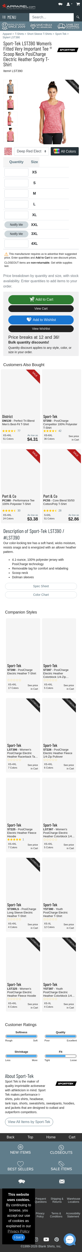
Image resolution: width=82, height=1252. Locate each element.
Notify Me (16, 224)
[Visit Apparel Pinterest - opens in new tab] (56, 1239)
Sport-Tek (12, 43)
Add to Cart (41, 300)
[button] (60, 3)
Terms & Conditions (56, 1215)
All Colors (65, 152)
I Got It (18, 1237)
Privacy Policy (19, 1231)
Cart (72, 1137)
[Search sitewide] (51, 17)
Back (10, 1137)
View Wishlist (41, 328)
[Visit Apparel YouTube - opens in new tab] (47, 1239)
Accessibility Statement (73, 1215)
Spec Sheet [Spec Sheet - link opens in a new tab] (41, 586)
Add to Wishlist (41, 320)
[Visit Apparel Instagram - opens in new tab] (36, 1239)
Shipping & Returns (57, 1200)
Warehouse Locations (73, 1200)
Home (51, 1137)
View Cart (40, 308)
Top (30, 1137)
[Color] (31, 151)
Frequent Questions (41, 1200)
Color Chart (41, 594)
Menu (8, 17)
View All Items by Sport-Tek (29, 1122)
